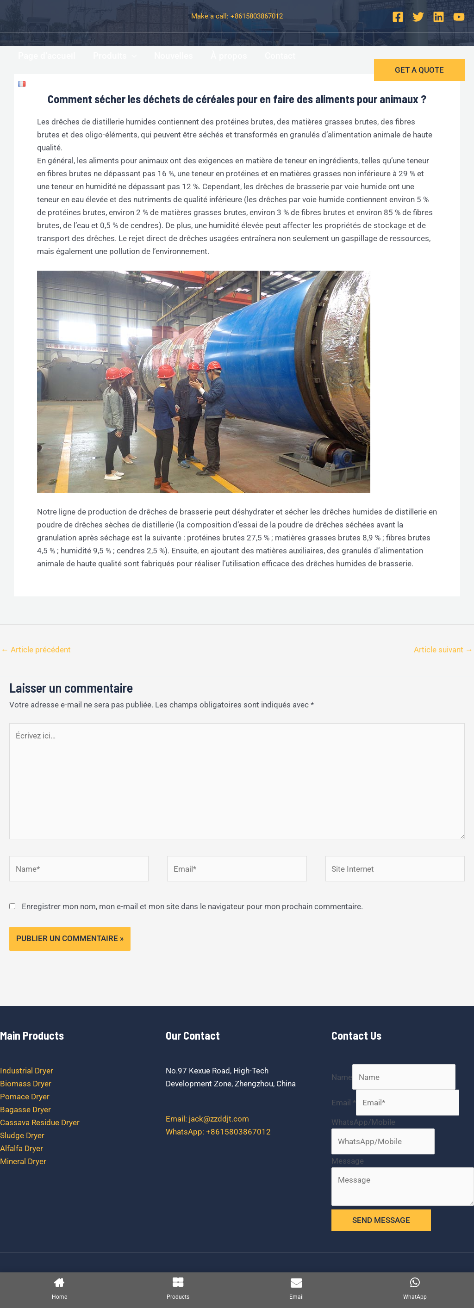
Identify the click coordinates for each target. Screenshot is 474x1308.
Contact (280, 55)
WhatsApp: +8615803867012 (218, 1131)
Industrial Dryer (26, 1070)
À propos (229, 55)
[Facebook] (398, 17)
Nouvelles (173, 55)
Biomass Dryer (25, 1083)
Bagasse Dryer (25, 1109)
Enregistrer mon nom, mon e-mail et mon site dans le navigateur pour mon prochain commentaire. (192, 906)
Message (347, 1160)
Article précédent (36, 649)
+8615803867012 (257, 16)
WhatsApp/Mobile (363, 1122)
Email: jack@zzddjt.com (207, 1118)
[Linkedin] (438, 17)
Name (341, 1077)
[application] (132, 56)
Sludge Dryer (22, 1135)
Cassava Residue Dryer (40, 1122)
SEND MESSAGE (381, 1220)
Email (343, 1102)
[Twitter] (418, 17)
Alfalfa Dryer (21, 1148)
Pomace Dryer (25, 1096)
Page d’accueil (46, 55)
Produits (115, 56)
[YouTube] (459, 17)
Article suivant (443, 649)
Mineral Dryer (23, 1161)
